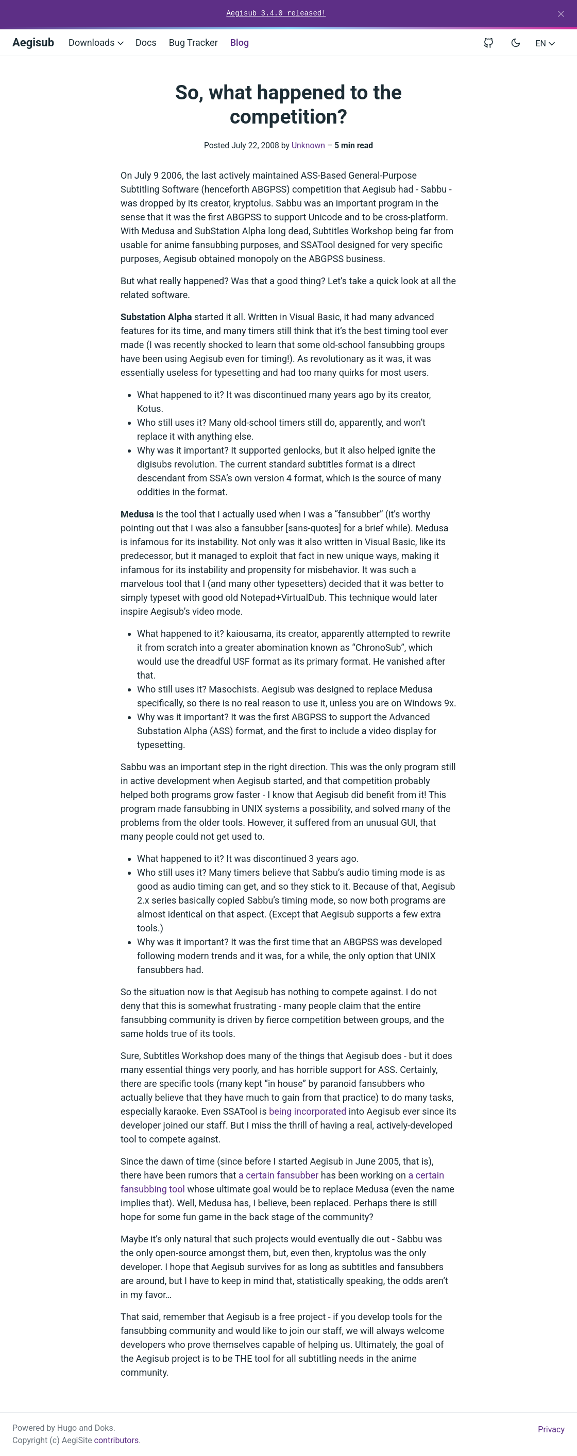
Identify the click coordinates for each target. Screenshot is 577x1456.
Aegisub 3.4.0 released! (276, 13)
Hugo (67, 1428)
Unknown (308, 145)
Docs (146, 42)
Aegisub (33, 42)
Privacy (551, 1429)
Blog (239, 42)
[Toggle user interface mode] (515, 43)
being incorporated (307, 1111)
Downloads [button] (97, 42)
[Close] (561, 14)
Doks (104, 1428)
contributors (116, 1440)
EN (546, 43)
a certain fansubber (278, 1175)
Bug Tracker (193, 42)
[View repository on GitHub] (492, 42)
